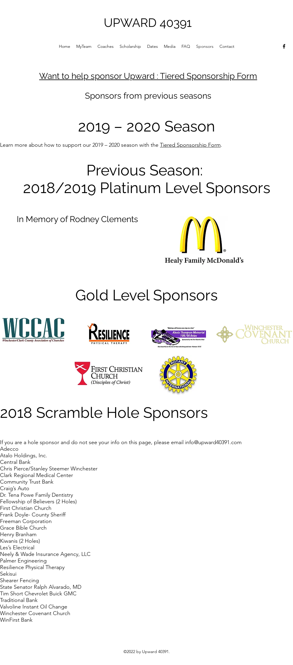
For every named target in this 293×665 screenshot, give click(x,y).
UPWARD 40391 (148, 23)
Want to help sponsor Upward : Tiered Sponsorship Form (148, 76)
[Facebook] (284, 46)
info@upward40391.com (213, 442)
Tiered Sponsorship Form (190, 145)
